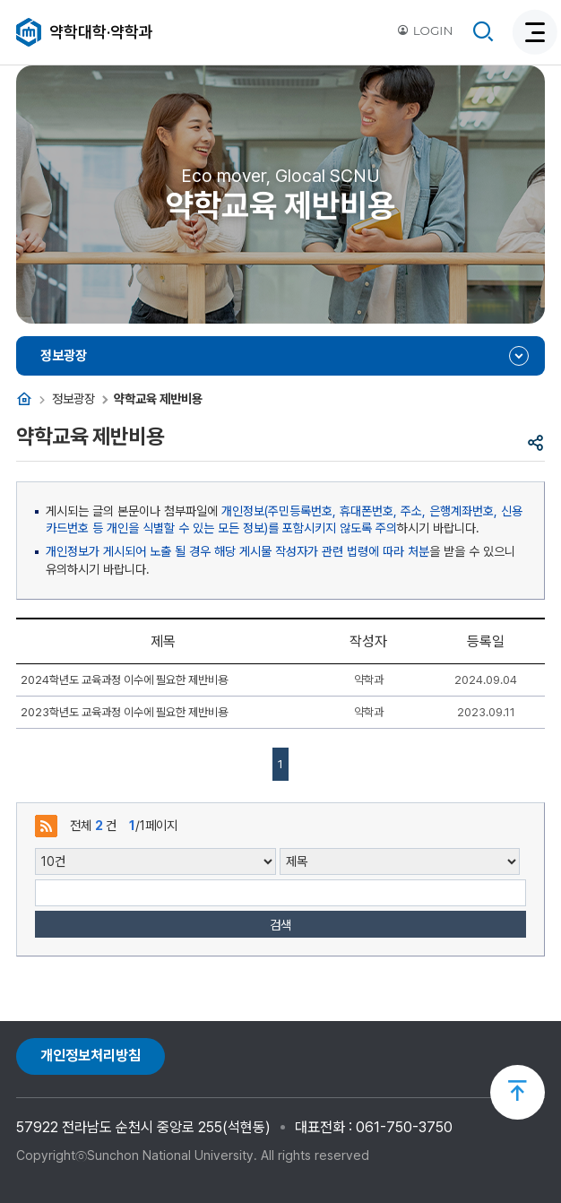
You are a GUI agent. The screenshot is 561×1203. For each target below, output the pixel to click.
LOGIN (425, 30)
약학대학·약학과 (101, 31)
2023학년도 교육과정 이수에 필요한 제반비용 (124, 712)
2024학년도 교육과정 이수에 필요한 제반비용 (124, 680)
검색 (280, 924)
